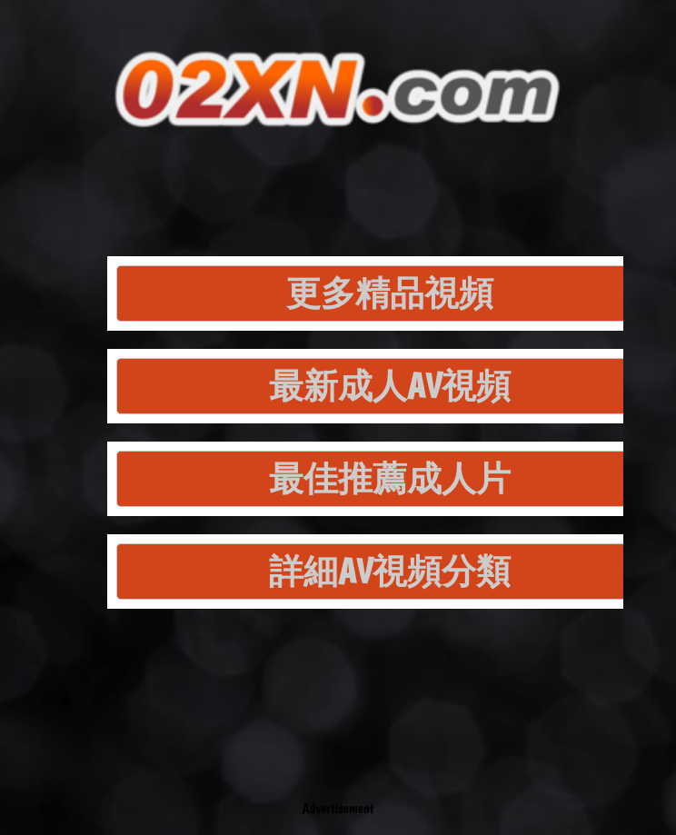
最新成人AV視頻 (390, 385)
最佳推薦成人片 (390, 478)
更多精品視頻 (389, 293)
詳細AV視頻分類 (390, 571)
